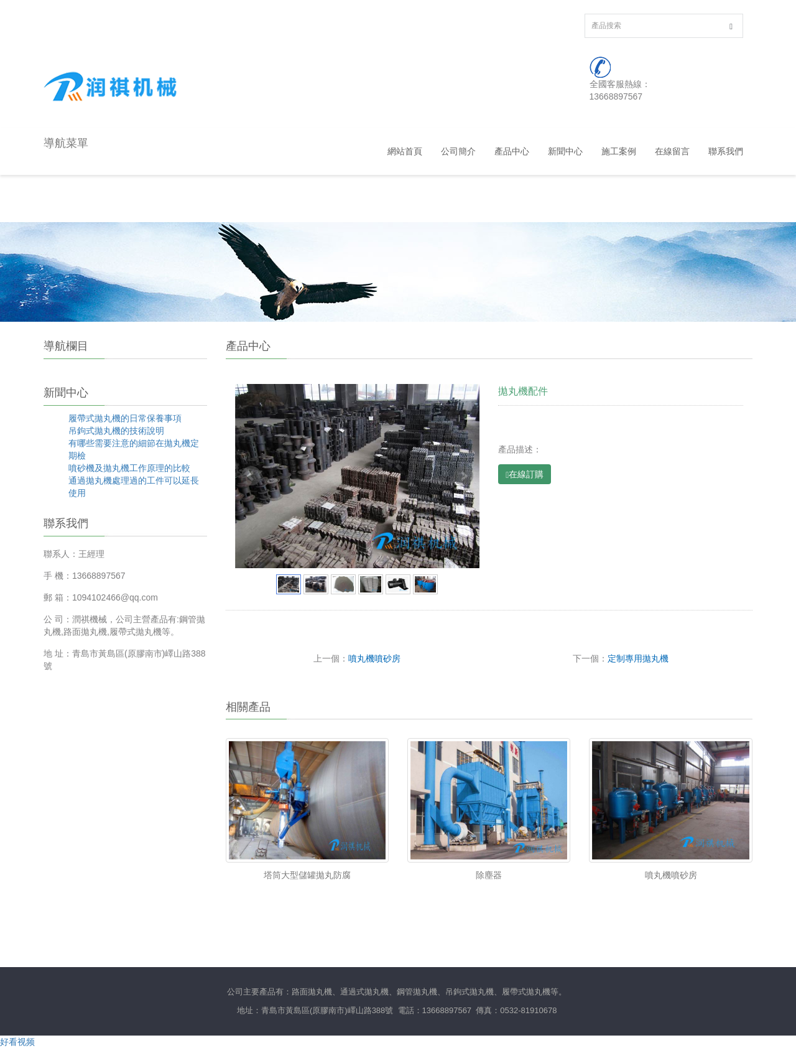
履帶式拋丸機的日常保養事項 (125, 418)
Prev (251, 476)
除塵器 (489, 875)
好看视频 (17, 1042)
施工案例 (618, 151)
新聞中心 (565, 151)
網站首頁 (404, 151)
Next (463, 476)
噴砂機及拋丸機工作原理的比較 (129, 468)
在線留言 (672, 151)
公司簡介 (458, 151)
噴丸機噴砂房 (374, 658)
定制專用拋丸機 (638, 658)
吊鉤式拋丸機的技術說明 (116, 431)
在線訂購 (525, 474)
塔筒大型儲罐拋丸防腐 (307, 875)
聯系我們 (725, 151)
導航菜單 (66, 143)
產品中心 (511, 151)
